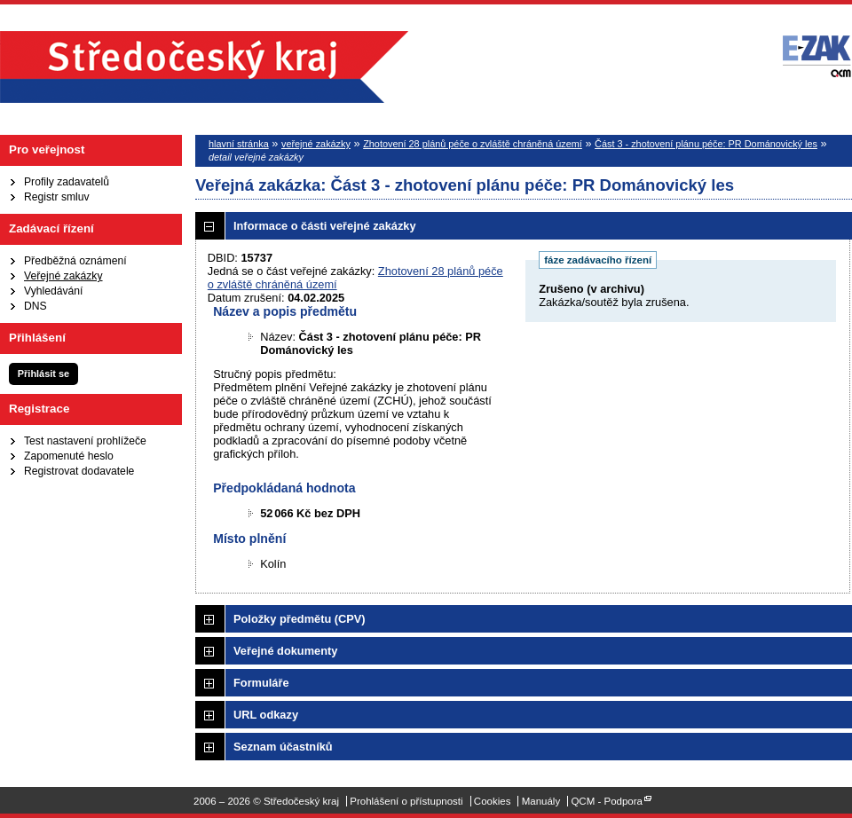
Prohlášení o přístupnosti (406, 801)
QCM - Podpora (607, 801)
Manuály (541, 801)
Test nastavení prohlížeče (85, 441)
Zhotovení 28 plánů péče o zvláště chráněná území (472, 143)
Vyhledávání (53, 291)
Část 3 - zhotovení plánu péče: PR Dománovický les (706, 143)
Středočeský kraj (204, 67)
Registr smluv (57, 197)
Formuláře (261, 682)
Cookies (492, 801)
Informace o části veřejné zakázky (324, 225)
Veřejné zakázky (63, 276)
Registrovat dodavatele (79, 471)
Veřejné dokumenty (285, 650)
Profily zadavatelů (66, 182)
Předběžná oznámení (75, 261)
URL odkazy (265, 714)
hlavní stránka (239, 143)
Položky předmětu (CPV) (299, 618)
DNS (35, 306)
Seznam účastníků (283, 746)
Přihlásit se (43, 373)
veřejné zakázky (316, 143)
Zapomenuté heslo (69, 456)
